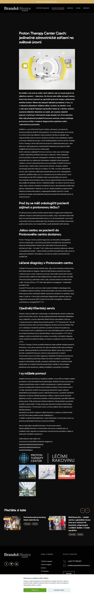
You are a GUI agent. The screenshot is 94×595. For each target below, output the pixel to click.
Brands (35, 524)
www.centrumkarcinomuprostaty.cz (31, 444)
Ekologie (27, 524)
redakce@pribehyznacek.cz (79, 565)
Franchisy (72, 534)
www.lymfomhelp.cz (26, 450)
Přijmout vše (35, 590)
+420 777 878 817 (74, 561)
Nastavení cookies (59, 590)
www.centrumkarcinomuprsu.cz (29, 447)
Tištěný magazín (42, 8)
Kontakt (86, 8)
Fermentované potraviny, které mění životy (35, 518)
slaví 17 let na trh (51, 1)
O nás (78, 8)
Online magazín (58, 8)
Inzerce (70, 8)
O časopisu (45, 571)
